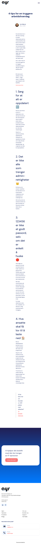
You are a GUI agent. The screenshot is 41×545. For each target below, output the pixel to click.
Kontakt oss (25, 513)
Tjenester (4, 513)
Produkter (4, 514)
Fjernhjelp (24, 516)
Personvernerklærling (20, 542)
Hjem (3, 511)
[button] (39, 2)
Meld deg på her (19, 85)
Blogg (3, 516)
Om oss (24, 511)
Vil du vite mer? (11, 460)
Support (24, 514)
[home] (5, 3)
